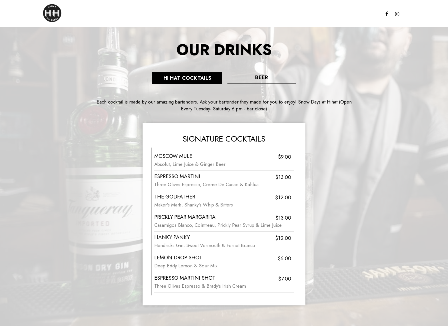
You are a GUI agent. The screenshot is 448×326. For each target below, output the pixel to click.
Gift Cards (258, 14)
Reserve (299, 14)
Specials (345, 14)
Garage (321, 14)
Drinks (213, 14)
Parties (233, 14)
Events (367, 14)
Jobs (280, 14)
